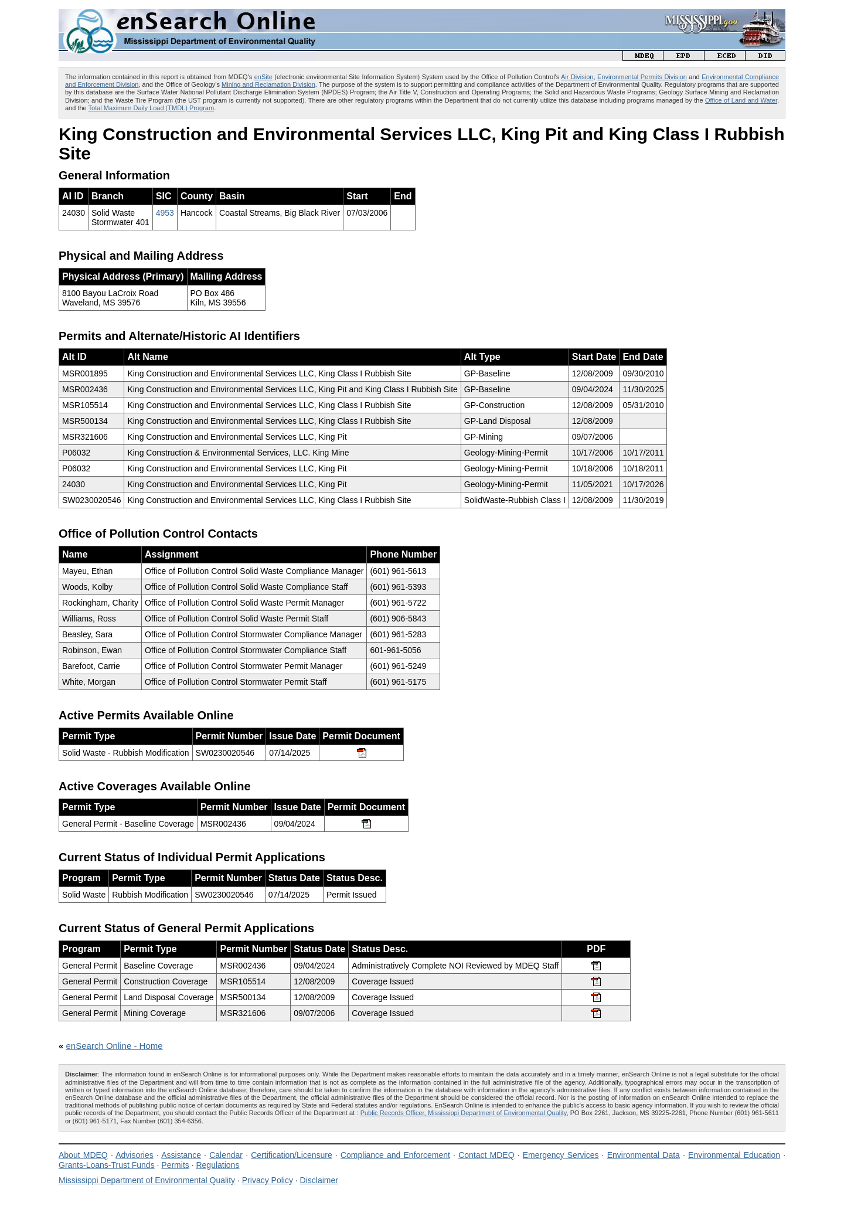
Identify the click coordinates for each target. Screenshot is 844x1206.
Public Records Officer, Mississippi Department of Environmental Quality (463, 1112)
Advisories (134, 1155)
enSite (263, 76)
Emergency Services (561, 1155)
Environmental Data (643, 1155)
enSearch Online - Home (114, 1046)
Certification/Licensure (291, 1155)
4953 (165, 213)
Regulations (217, 1165)
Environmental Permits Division (642, 76)
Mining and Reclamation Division (268, 84)
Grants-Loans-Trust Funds (107, 1165)
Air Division (577, 76)
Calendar (226, 1155)
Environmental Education (734, 1155)
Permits (175, 1165)
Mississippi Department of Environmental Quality (147, 1180)
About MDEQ (83, 1155)
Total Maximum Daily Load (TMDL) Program (152, 107)
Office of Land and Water (741, 100)
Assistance (181, 1155)
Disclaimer (319, 1180)
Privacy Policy (267, 1180)
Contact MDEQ (486, 1155)
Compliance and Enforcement (395, 1155)
